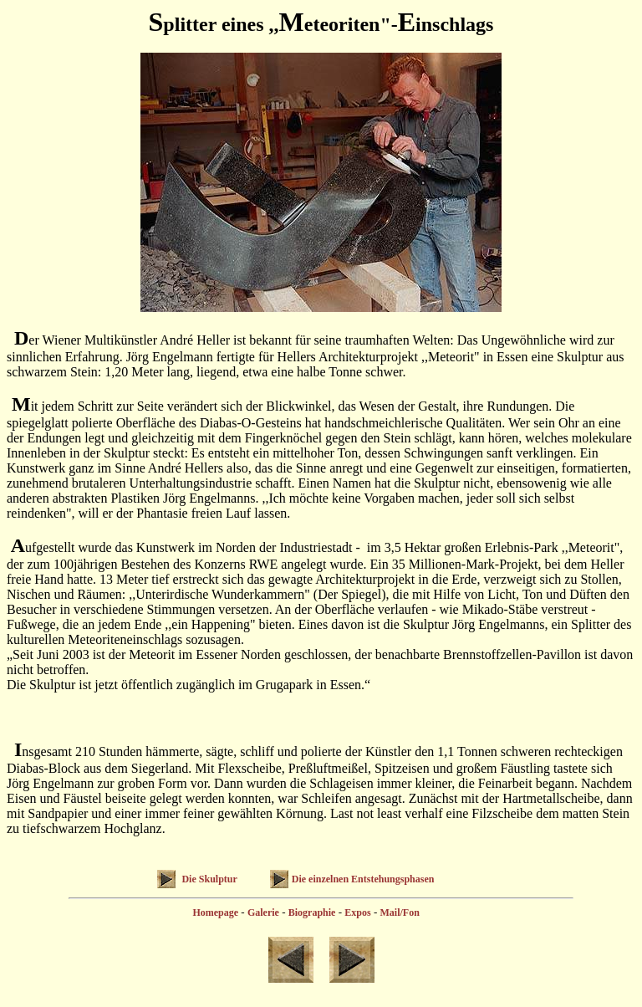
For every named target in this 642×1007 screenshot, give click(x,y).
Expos (357, 912)
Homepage (215, 912)
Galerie (263, 912)
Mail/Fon (399, 912)
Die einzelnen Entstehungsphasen (363, 879)
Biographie (312, 912)
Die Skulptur (208, 879)
